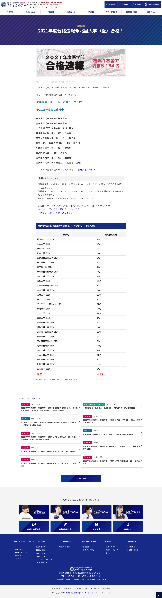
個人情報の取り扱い (93, 588)
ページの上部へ (159, 595)
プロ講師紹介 (65, 541)
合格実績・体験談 (90, 541)
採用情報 (106, 588)
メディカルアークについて (24, 542)
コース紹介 (41, 541)
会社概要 (67, 588)
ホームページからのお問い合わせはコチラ (59, 209)
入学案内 (109, 541)
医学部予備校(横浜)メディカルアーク (79, 593)
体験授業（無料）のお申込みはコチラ (56, 212)
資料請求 (131, 541)
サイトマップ (78, 588)
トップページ (57, 588)
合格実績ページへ (87, 169)
